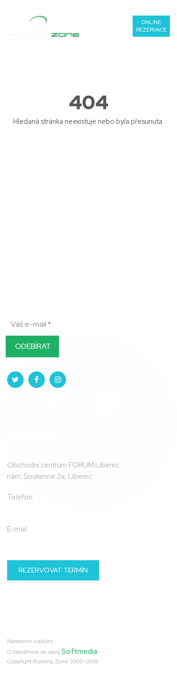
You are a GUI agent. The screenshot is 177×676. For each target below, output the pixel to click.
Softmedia (79, 651)
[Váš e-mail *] (61, 324)
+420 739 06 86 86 (39, 508)
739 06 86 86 (146, 6)
